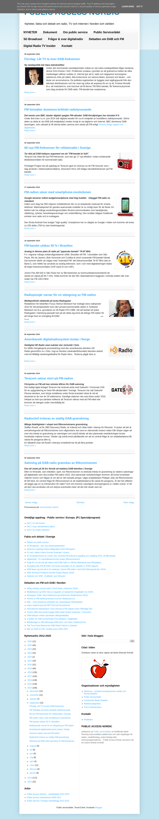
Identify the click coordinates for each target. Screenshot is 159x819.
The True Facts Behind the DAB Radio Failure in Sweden (52, 625)
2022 (29, 657)
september (35, 703)
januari (33, 773)
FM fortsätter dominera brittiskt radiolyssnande (57, 109)
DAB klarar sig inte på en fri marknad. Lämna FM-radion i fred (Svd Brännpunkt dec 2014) (66, 569)
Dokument (50, 32)
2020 (29, 665)
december (34, 691)
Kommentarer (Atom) (49, 507)
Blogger (98, 807)
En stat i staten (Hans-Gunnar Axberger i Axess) (48, 552)
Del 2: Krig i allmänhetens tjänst (41, 526)
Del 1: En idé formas (36, 523)
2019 (29, 668)
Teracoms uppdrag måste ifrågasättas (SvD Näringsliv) (51, 549)
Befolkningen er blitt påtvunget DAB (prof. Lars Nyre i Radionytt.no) (56, 622)
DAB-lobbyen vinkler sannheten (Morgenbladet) (48, 615)
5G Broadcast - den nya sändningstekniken (46, 546)
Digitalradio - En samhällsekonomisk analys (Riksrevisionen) (53, 559)
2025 (29, 645)
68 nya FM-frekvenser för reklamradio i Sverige (57, 147)
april (32, 761)
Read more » (30, 92)
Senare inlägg (31, 502)
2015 (29, 684)
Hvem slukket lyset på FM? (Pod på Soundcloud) (48, 605)
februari (33, 769)
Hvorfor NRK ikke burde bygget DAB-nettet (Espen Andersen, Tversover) (59, 612)
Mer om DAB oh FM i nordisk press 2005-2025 (47, 629)
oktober (33, 699)
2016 (29, 680)
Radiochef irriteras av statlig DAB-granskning (56, 418)
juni (31, 754)
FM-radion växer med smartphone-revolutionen (57, 192)
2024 (29, 649)
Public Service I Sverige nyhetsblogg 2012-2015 (48, 801)
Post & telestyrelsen (92, 707)
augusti (33, 746)
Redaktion (88, 720)
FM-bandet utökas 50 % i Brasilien (48, 245)
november (34, 695)
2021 (29, 661)
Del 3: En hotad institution (38, 530)
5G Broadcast (33, 39)
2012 (29, 782)
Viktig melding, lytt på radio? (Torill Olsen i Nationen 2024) (52, 588)
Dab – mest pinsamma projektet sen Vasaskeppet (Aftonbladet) (54, 602)
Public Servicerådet (107, 32)
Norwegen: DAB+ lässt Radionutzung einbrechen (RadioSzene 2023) (57, 595)
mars (32, 765)
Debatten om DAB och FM (106, 39)
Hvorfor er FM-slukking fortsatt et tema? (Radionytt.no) (51, 599)
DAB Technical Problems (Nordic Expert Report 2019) (50, 573)
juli (31, 750)
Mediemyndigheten (92, 704)
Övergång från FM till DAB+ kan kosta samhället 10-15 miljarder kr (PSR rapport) (62, 566)
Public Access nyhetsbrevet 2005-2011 (44, 797)
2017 (29, 676)
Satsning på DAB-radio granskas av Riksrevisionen (60, 462)
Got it (139, 6)
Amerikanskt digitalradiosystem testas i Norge (57, 339)
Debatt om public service (38, 542)
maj (32, 757)
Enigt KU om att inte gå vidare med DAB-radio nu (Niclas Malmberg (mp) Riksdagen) (64, 562)
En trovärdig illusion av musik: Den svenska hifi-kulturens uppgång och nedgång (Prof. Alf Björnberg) (71, 556)
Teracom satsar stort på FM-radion (48, 378)
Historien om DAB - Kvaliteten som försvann (46, 576)
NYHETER (30, 32)
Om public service (75, 32)
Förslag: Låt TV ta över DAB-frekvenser (52, 59)
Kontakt (67, 46)
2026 (29, 641)
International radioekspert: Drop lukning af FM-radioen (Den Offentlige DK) (59, 609)
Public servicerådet (102, 732)
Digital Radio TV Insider (40, 46)
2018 (29, 672)
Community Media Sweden (96, 700)
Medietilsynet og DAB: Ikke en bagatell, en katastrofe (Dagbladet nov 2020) (60, 592)
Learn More (128, 6)
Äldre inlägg (129, 502)
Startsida (80, 502)
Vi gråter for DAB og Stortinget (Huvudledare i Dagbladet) (52, 619)
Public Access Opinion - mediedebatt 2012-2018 (48, 794)
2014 (29, 688)
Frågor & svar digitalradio (65, 39)
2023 (29, 653)
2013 (29, 778)
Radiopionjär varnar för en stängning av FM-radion (60, 294)
